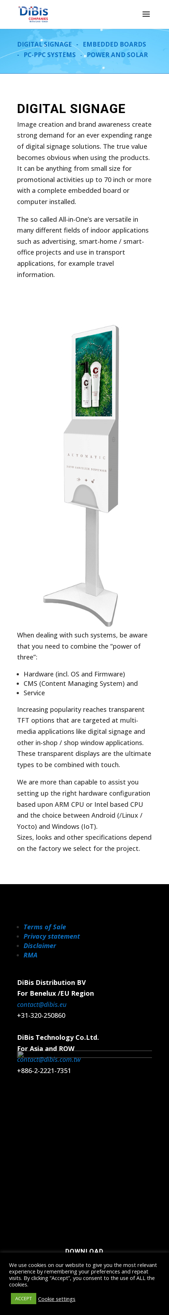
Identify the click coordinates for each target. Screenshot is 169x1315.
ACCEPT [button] (23, 1298)
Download (84, 1251)
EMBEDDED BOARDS (114, 44)
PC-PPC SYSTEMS (50, 55)
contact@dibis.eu (42, 1004)
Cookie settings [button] (56, 1298)
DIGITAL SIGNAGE (44, 44)
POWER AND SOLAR (117, 55)
